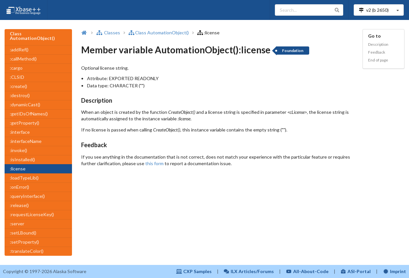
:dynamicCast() (25, 104)
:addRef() (19, 49)
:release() (19, 205)
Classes (108, 32)
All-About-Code (307, 271)
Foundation (292, 50)
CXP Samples (194, 271)
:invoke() (18, 150)
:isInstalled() (22, 159)
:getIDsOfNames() (29, 113)
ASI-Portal (356, 271)
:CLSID (17, 77)
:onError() (19, 187)
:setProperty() (24, 242)
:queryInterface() (27, 196)
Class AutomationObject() (159, 32)
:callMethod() (23, 58)
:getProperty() (24, 123)
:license (18, 168)
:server (17, 223)
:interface (20, 132)
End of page (378, 60)
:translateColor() (27, 251)
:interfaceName (26, 141)
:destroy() (20, 95)
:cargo (16, 68)
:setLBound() (23, 232)
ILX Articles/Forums (249, 271)
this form (154, 163)
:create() (18, 86)
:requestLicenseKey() (32, 214)
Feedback (376, 52)
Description (378, 44)
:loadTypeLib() (24, 178)
